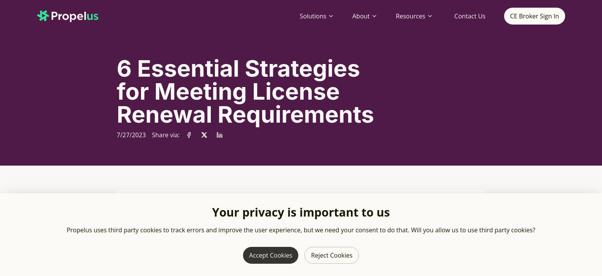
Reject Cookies (331, 255)
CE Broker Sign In (534, 16)
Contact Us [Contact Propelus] (470, 16)
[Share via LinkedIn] (220, 135)
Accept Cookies (270, 255)
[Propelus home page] (74, 16)
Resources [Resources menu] (414, 16)
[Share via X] (204, 135)
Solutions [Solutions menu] (317, 16)
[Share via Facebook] (189, 135)
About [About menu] (364, 16)
